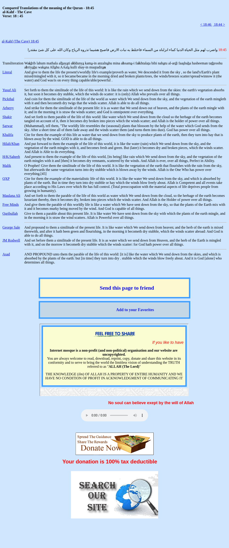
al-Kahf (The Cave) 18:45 (20, 41)
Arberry (8, 108)
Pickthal (8, 99)
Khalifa (7, 135)
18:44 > (219, 24)
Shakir (7, 117)
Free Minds (10, 204)
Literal (7, 72)
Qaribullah (10, 213)
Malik (6, 166)
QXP (6, 179)
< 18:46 (206, 24)
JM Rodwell (11, 240)
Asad (6, 254)
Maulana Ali (11, 196)
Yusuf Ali (9, 90)
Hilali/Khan (10, 144)
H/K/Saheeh (11, 157)
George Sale (11, 227)
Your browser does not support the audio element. (114, 415)
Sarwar (7, 126)
